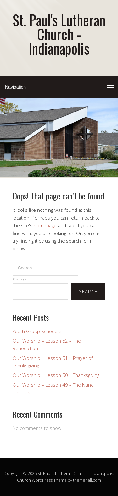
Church (24, 480)
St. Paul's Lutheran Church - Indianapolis (59, 34)
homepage (45, 225)
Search (20, 279)
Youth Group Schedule (37, 331)
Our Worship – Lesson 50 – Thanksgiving (56, 375)
